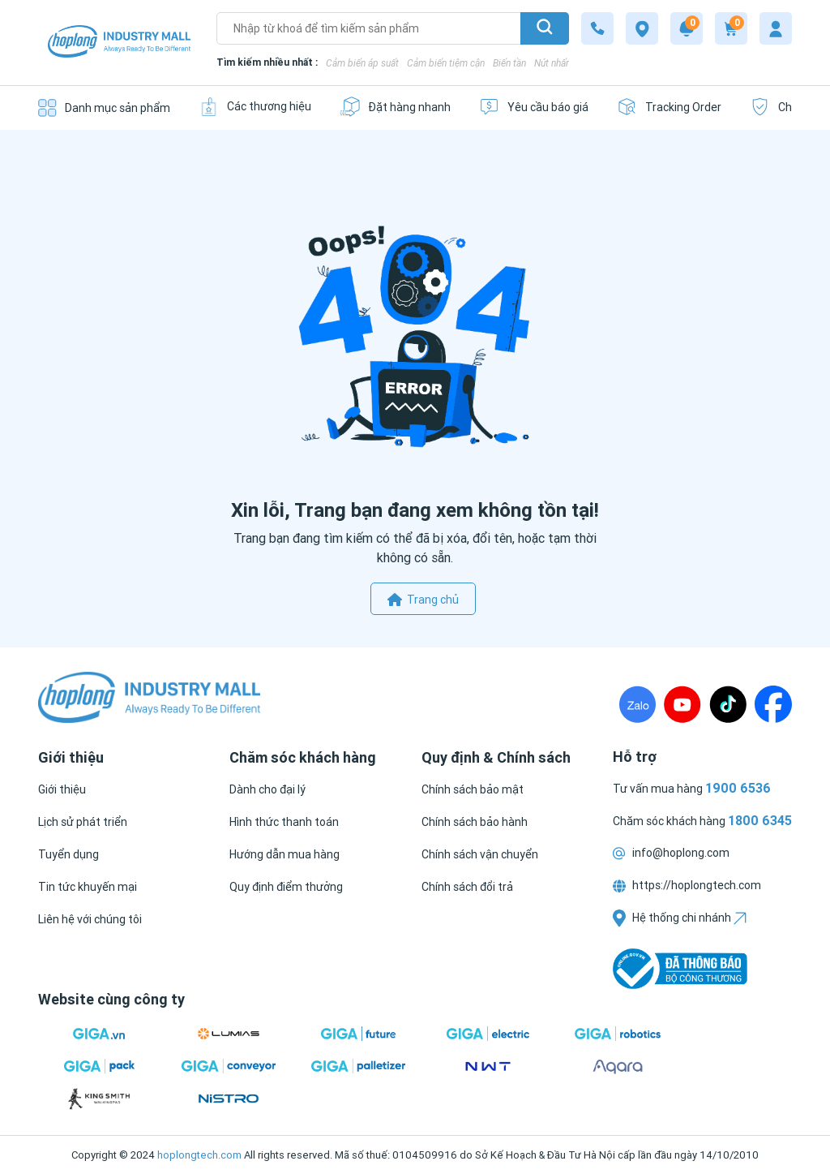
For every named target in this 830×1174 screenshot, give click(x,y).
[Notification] (686, 28)
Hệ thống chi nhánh (680, 917)
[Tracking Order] (669, 107)
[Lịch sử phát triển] (82, 821)
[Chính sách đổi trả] (467, 886)
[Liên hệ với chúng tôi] (90, 919)
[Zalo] (637, 704)
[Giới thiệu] (62, 789)
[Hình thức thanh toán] (284, 821)
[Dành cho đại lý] (267, 789)
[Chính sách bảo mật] (472, 789)
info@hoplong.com (671, 852)
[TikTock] (728, 704)
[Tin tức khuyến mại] (87, 886)
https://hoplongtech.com (687, 885)
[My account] (775, 28)
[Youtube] (682, 704)
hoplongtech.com (199, 1155)
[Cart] (731, 28)
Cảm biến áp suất (362, 63)
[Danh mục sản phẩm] (104, 107)
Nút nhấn (552, 63)
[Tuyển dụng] (68, 854)
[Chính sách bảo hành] (474, 821)
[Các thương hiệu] (255, 107)
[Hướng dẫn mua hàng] (284, 854)
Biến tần (509, 63)
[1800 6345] (597, 28)
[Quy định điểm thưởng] (286, 886)
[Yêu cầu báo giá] (533, 107)
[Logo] (119, 43)
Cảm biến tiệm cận (446, 63)
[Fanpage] (773, 704)
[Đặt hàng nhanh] (395, 107)
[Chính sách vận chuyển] (479, 854)
